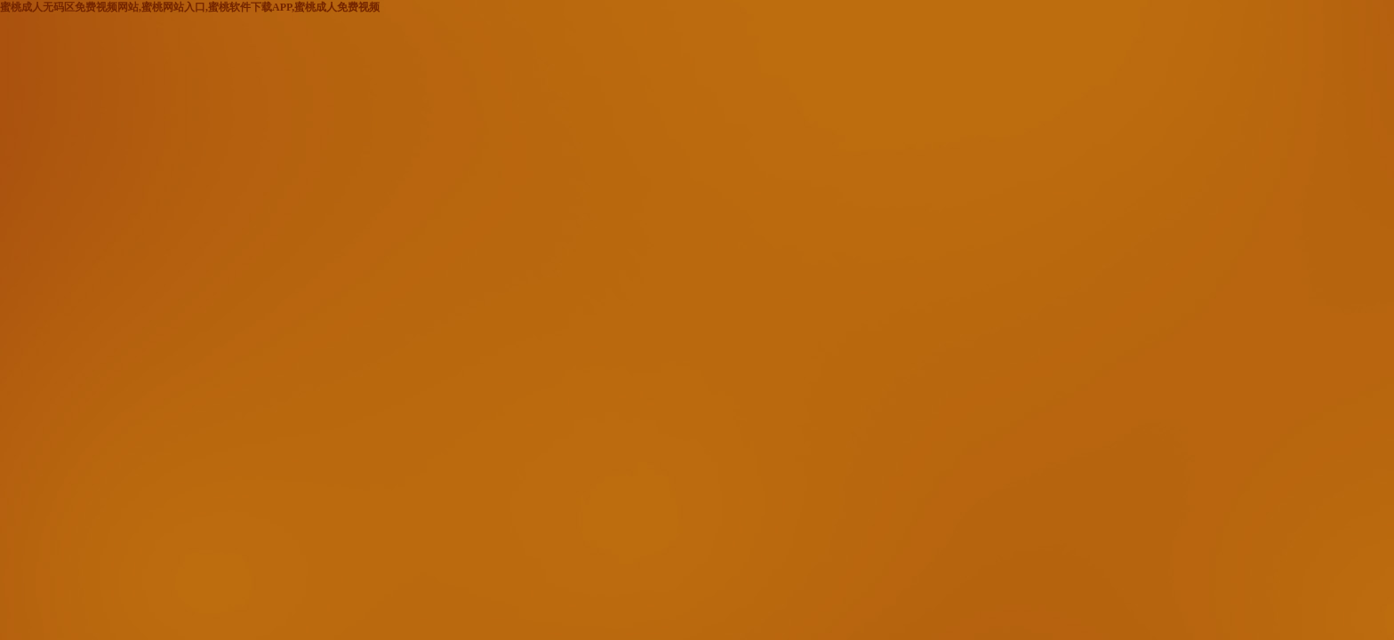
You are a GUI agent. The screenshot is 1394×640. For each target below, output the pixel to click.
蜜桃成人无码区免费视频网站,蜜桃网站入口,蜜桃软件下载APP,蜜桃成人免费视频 (190, 7)
